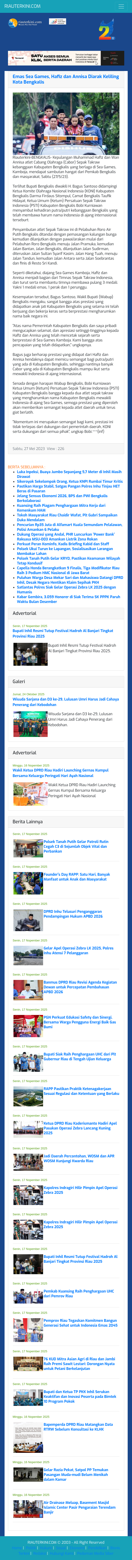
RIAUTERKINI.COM (23, 6)
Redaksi (39, 1553)
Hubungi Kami (61, 1553)
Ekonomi (77, 1548)
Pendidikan (97, 1548)
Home (17, 1548)
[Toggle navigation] (121, 6)
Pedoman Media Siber (95, 1553)
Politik (31, 1548)
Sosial (61, 1548)
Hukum (46, 1548)
